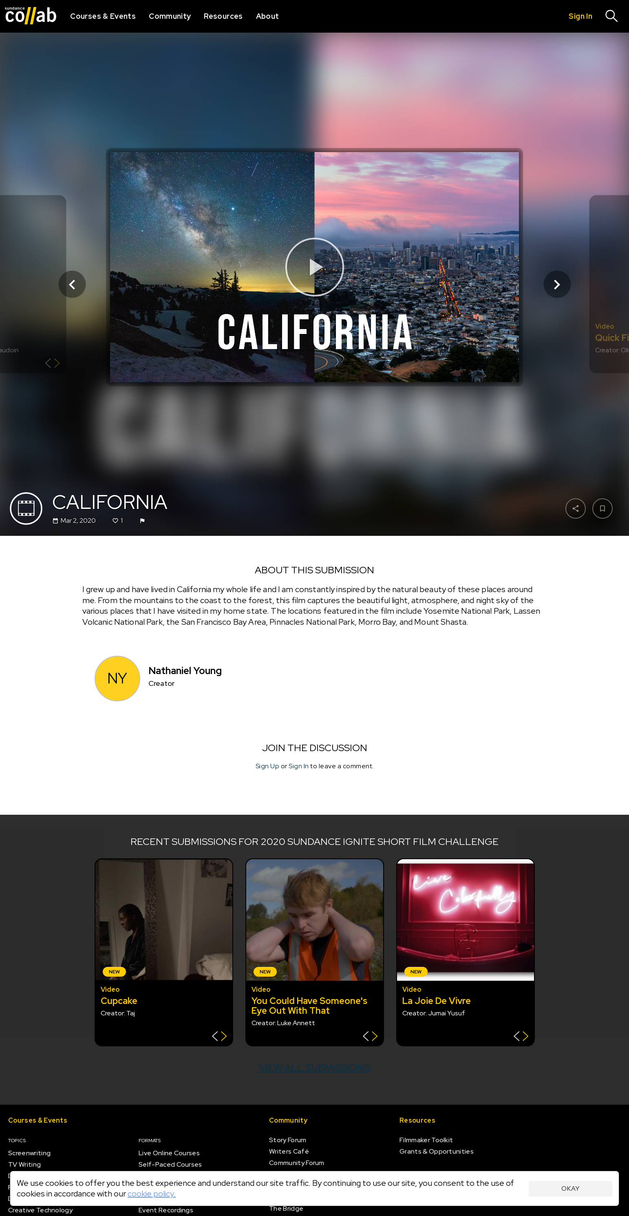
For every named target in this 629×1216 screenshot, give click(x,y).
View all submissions (314, 1067)
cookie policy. (152, 1193)
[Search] (611, 16)
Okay (570, 1188)
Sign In (299, 766)
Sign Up (268, 766)
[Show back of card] (52, 364)
